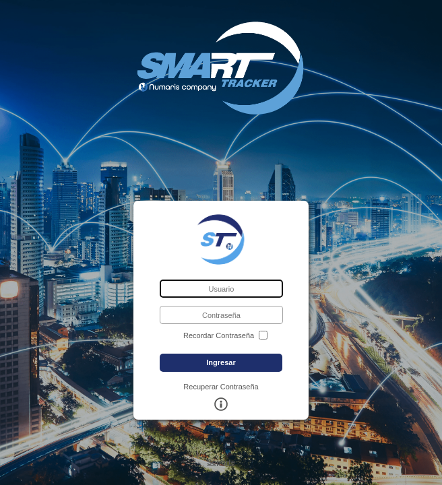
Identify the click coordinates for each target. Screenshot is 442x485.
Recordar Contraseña (218, 336)
